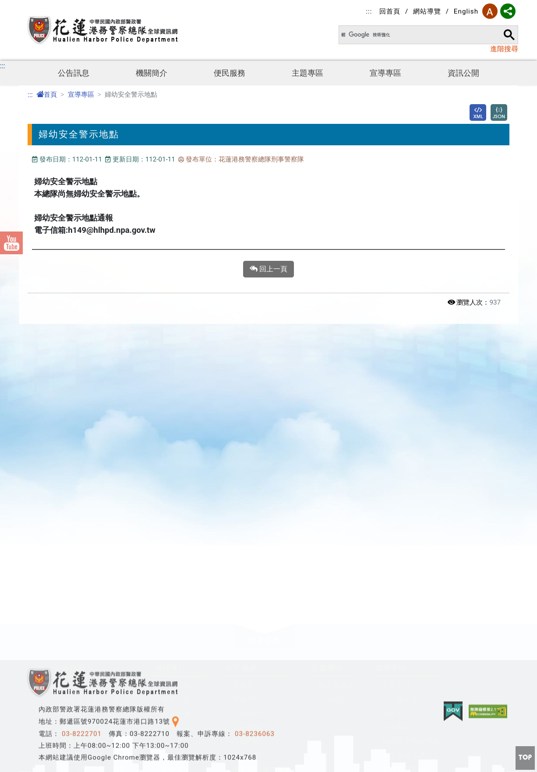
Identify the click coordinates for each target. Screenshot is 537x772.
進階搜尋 (504, 49)
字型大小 (490, 11)
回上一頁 (268, 269)
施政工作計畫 (183, 667)
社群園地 (247, 597)
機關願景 (176, 597)
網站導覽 (427, 11)
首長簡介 (176, 611)
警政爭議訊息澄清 (90, 569)
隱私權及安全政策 (90, 625)
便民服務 (229, 73)
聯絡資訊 (176, 681)
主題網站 (333, 569)
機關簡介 (151, 73)
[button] (264, 506)
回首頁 (389, 11)
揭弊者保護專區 (408, 625)
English (466, 11)
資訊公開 (463, 73)
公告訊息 (73, 73)
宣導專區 (385, 73)
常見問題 (247, 611)
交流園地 (247, 583)
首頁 (46, 94)
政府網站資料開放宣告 (97, 611)
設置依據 (176, 583)
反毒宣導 (396, 555)
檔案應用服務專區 (262, 639)
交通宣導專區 (404, 639)
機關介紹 (176, 555)
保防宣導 (396, 583)
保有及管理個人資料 (93, 639)
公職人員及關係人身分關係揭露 (112, 748)
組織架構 (176, 625)
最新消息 (75, 555)
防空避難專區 (82, 762)
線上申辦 (247, 625)
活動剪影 (75, 597)
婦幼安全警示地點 (411, 611)
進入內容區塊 (21, 5)
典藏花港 (176, 653)
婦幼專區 (396, 597)
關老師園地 (336, 555)
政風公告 (75, 583)
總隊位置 (176, 695)
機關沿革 (176, 569)
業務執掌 (176, 639)
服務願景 (247, 555)
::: (369, 11)
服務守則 (247, 569)
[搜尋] (418, 35)
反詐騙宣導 (400, 569)
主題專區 (307, 73)
